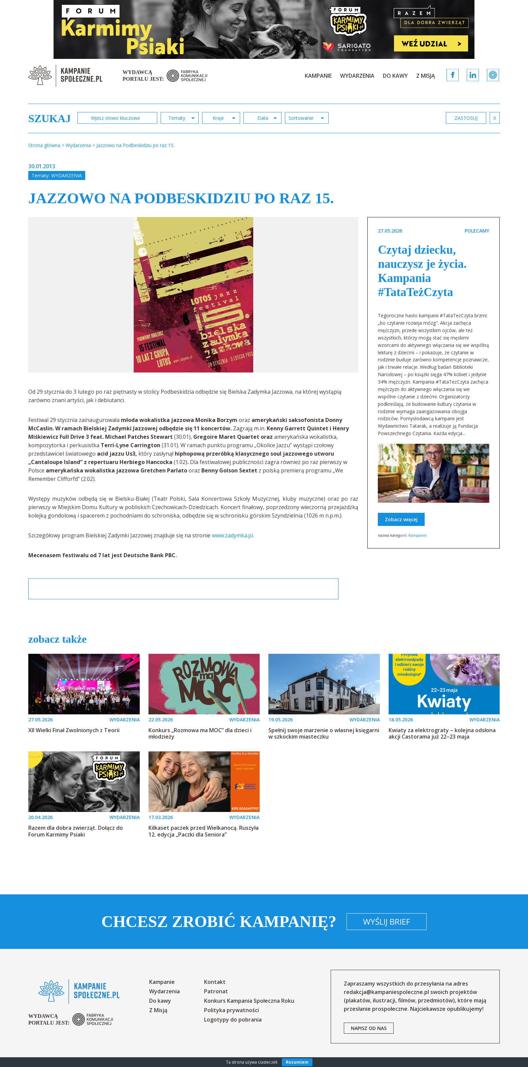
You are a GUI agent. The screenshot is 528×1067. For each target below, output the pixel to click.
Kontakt (215, 982)
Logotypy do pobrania (233, 1019)
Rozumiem (297, 1062)
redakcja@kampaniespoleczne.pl (386, 992)
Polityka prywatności (231, 1010)
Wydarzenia (357, 75)
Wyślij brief (386, 921)
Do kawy (395, 75)
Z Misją (425, 75)
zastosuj (466, 118)
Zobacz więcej (401, 519)
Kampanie (318, 75)
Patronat (216, 991)
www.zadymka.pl (232, 535)
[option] (193, 294)
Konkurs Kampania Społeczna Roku (249, 1000)
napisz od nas (369, 1028)
